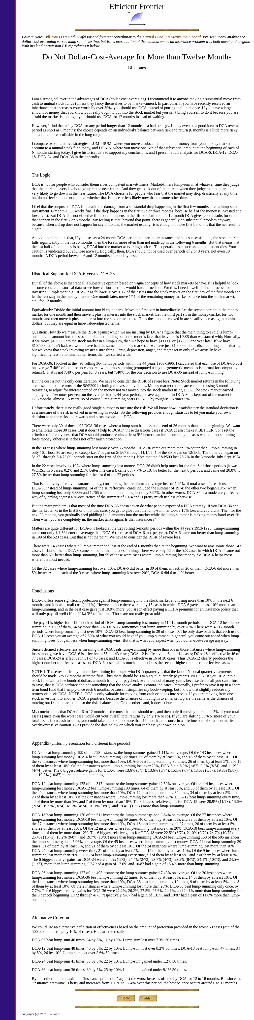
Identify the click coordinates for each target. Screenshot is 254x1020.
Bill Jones (52, 37)
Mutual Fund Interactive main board (171, 37)
